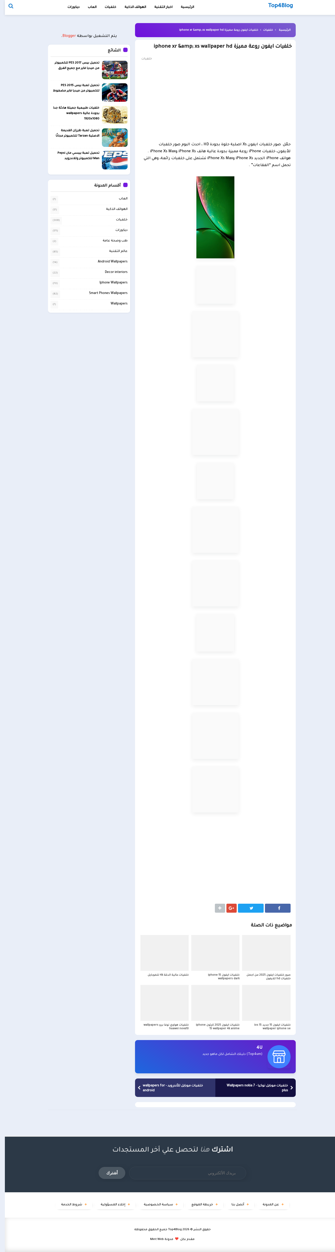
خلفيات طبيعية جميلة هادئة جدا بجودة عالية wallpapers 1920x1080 (71, 114)
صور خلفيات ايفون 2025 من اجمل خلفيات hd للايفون (264, 977)
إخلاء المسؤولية (108, 1205)
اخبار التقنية (158, 7)
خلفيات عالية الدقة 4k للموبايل (163, 975)
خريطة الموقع (197, 1205)
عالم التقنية (113, 251)
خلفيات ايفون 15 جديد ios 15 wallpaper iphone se (267, 1027)
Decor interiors (111, 272)
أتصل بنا (233, 1205)
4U (254, 1048)
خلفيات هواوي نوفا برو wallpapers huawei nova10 (161, 1027)
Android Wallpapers (108, 262)
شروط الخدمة (66, 1205)
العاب (87, 7)
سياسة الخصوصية (153, 1205)
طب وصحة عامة (110, 241)
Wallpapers (114, 304)
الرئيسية (280, 30)
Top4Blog (170, 1229)
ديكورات (69, 7)
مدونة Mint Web (156, 1239)
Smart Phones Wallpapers (103, 293)
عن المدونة (266, 1205)
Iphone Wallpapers (109, 283)
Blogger (64, 36)
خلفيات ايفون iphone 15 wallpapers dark (219, 977)
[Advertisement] (210, 100)
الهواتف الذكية (112, 209)
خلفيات (105, 7)
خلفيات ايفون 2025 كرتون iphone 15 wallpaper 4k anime (213, 1027)
